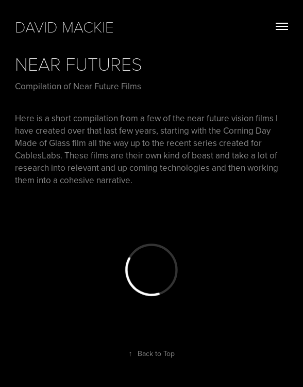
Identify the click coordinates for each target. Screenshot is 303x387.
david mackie (64, 26)
